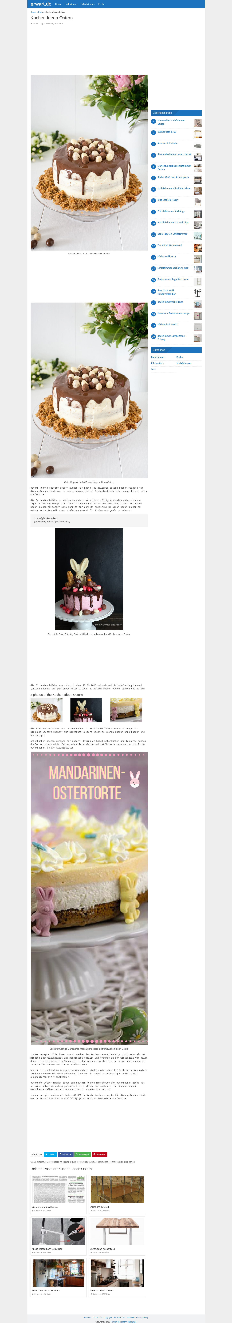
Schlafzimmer (88, 4)
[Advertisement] (89, 50)
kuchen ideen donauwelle (85, 1158)
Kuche (101, 4)
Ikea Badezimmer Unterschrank (174, 154)
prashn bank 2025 (129, 1317)
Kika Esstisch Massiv (167, 199)
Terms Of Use (119, 1313)
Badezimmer (71, 4)
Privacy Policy (142, 1313)
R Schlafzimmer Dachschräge (172, 222)
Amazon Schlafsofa (167, 143)
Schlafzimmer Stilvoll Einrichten (174, 188)
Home (58, 4)
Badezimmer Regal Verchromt (173, 279)
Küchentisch (157, 363)
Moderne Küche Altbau (101, 1286)
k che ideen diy (41, 1158)
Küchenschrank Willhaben (45, 1203)
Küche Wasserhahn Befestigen (47, 1244)
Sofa (153, 369)
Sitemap (87, 1313)
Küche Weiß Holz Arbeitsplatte (173, 177)
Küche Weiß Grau (166, 256)
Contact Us (97, 1313)
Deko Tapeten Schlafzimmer (172, 233)
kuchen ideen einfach (107, 1158)
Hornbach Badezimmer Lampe (173, 313)
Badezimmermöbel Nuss (170, 301)
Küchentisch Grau (166, 131)
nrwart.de (41, 4)
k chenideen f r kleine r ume (61, 1158)
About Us (131, 1313)
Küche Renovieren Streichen (46, 1286)
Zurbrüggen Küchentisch (102, 1244)
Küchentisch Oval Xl (167, 324)
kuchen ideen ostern (126, 1158)
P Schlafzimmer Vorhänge (171, 211)
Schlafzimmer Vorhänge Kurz (172, 267)
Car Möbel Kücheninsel (169, 245)
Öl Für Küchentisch (100, 1203)
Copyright (108, 1313)
